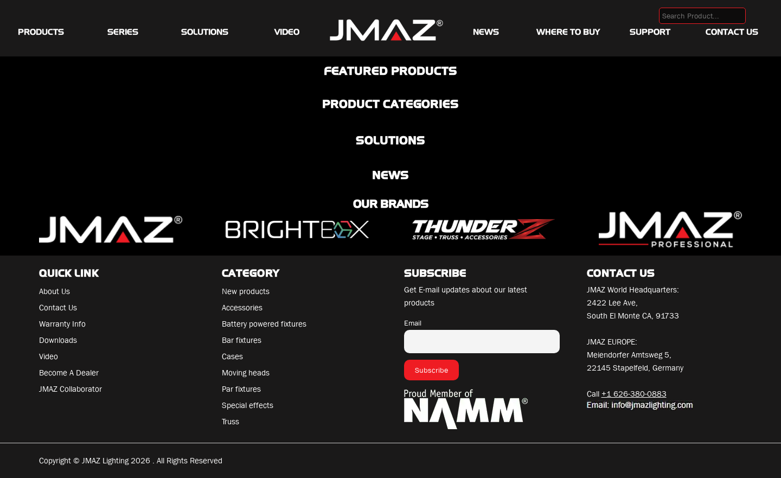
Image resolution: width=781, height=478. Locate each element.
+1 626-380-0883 (634, 393)
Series (122, 32)
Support (650, 32)
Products (41, 32)
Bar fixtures (241, 340)
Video (286, 32)
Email (412, 323)
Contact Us (732, 32)
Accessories (242, 307)
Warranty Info (62, 323)
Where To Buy (568, 32)
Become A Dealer (69, 372)
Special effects (247, 405)
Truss (230, 421)
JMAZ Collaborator (70, 389)
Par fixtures (241, 389)
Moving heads (246, 372)
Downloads (58, 340)
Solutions (204, 32)
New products (246, 291)
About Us (54, 291)
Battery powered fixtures (264, 323)
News (486, 32)
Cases (232, 356)
